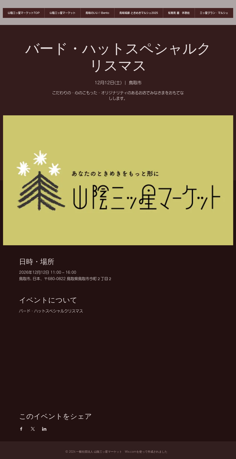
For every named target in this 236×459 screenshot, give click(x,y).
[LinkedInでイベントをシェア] (44, 429)
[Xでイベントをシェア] (33, 429)
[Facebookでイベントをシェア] (21, 429)
